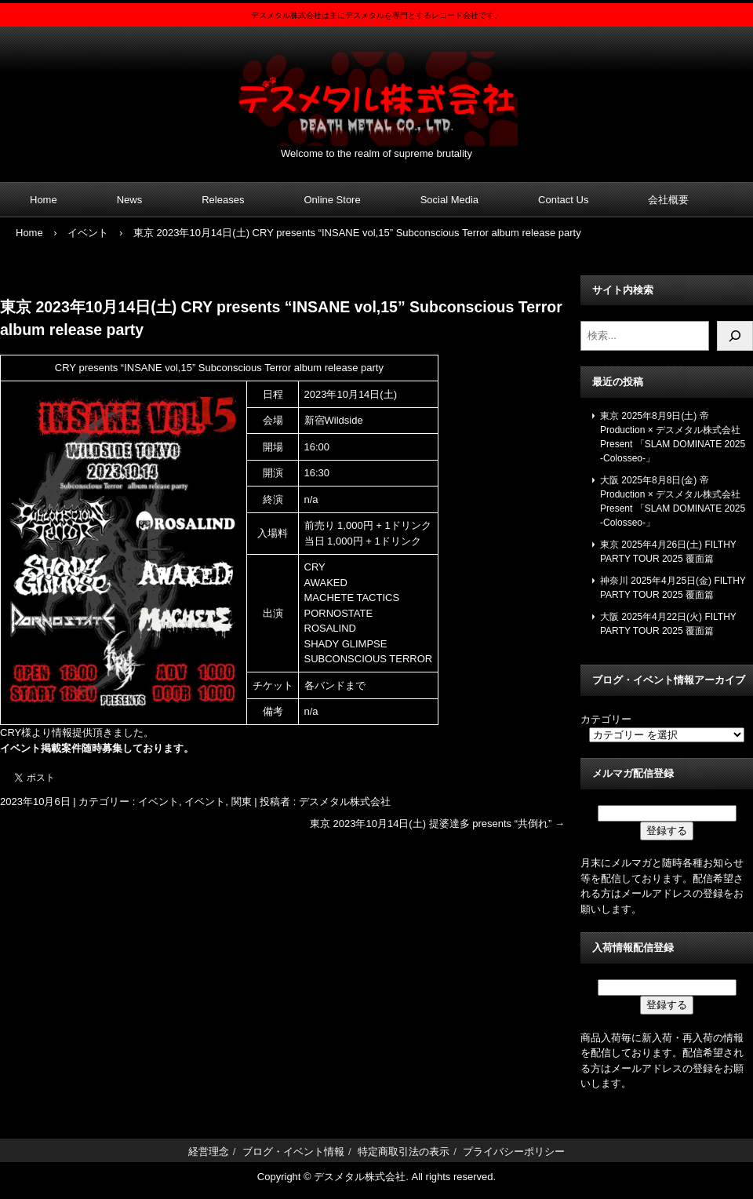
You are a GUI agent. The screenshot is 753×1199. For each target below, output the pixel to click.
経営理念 (208, 1151)
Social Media (449, 200)
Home (43, 200)
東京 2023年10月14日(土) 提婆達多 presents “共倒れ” (437, 823)
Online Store (332, 200)
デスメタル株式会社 (376, 89)
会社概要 (668, 200)
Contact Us (563, 200)
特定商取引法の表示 (403, 1151)
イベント (158, 801)
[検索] (735, 336)
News (130, 200)
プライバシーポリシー (514, 1151)
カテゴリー (605, 719)
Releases (223, 200)
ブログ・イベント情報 (293, 1151)
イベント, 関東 (217, 801)
